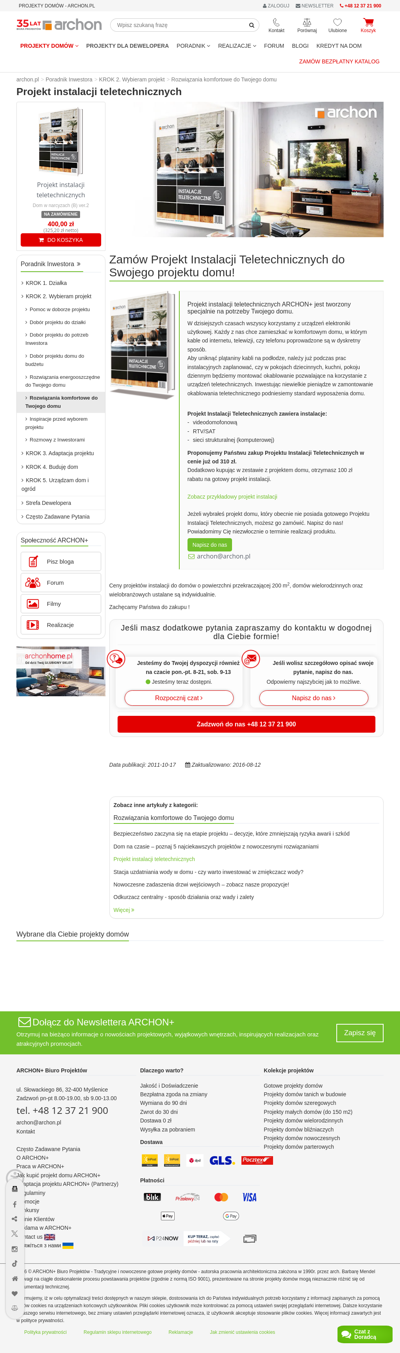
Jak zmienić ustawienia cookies (242, 1332)
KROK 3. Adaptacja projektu (57, 453)
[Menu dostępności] (15, 1147)
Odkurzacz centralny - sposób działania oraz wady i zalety (184, 897)
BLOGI (300, 46)
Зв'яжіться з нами (44, 1245)
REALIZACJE (237, 46)
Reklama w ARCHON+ (43, 1228)
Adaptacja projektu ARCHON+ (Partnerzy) (67, 1184)
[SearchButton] (252, 25)
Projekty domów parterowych (299, 1147)
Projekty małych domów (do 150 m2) (308, 1112)
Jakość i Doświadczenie (169, 1086)
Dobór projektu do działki (55, 322)
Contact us (35, 1237)
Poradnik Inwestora (50, 264)
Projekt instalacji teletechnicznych (154, 859)
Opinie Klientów (35, 1219)
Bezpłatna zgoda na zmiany (173, 1094)
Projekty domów (49, 46)
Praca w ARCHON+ (40, 1166)
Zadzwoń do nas (246, 724)
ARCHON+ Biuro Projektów (51, 1070)
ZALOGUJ (276, 6)
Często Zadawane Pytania (55, 516)
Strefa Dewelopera (46, 503)
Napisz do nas (210, 545)
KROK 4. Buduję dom (49, 467)
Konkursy (27, 1210)
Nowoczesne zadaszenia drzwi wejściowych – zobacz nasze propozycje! (201, 884)
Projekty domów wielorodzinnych (303, 1120)
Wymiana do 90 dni (163, 1103)
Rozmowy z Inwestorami (55, 440)
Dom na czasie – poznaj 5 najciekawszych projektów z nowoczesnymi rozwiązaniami (216, 846)
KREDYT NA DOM (339, 46)
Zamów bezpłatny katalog (339, 61)
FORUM (274, 46)
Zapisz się (360, 1033)
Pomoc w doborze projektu (57, 309)
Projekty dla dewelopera (127, 46)
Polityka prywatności (45, 1332)
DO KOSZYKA (61, 240)
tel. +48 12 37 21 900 (62, 1110)
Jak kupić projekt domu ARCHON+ (58, 1175)
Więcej (124, 910)
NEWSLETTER (315, 6)
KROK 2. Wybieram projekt (56, 296)
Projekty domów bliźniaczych (299, 1129)
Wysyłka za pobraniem (167, 1129)
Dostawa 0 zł (155, 1120)
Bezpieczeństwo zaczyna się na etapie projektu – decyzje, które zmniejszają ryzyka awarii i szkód (232, 834)
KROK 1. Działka (44, 283)
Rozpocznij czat (179, 698)
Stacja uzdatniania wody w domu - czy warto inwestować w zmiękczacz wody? (209, 872)
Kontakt (25, 1131)
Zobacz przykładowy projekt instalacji (232, 497)
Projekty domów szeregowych (300, 1103)
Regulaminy (30, 1193)
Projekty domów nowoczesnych (302, 1138)
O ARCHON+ (32, 1158)
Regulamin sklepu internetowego (118, 1332)
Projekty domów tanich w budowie (305, 1094)
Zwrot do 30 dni (159, 1112)
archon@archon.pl (223, 556)
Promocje (27, 1201)
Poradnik (193, 46)
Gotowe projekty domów (293, 1086)
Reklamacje (181, 1332)
